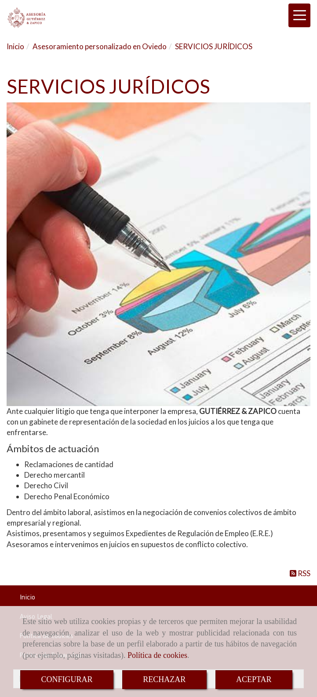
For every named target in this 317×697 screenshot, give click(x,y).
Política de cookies (157, 655)
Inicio (27, 597)
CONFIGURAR (66, 679)
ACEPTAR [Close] (254, 679)
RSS (300, 573)
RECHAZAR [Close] (164, 679)
